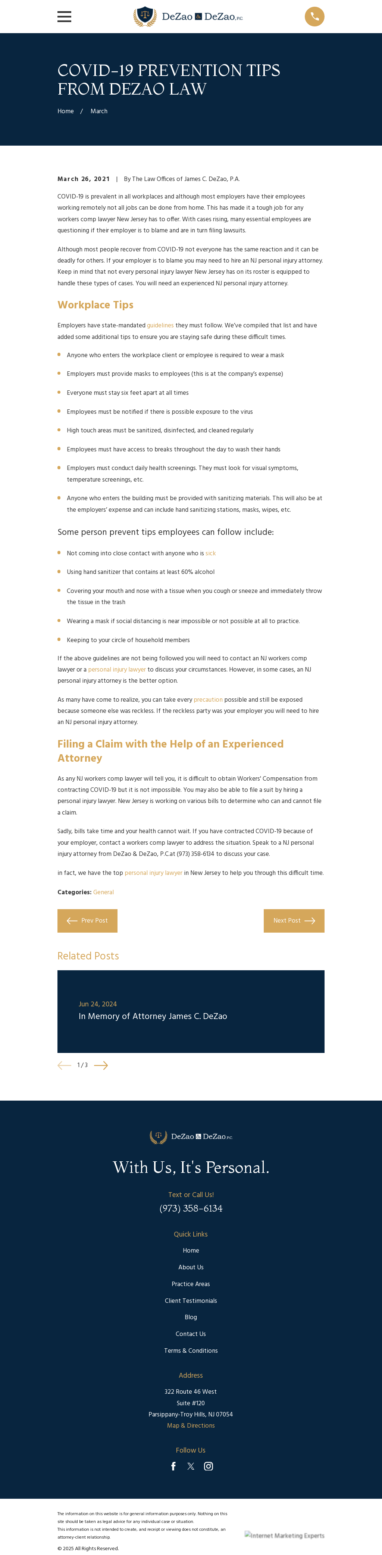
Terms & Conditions (191, 1351)
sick (211, 554)
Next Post (294, 920)
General (103, 893)
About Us (191, 1268)
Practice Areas (191, 1284)
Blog (191, 1318)
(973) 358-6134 (196, 854)
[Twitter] (191, 1466)
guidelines (160, 326)
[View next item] (101, 1065)
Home (191, 1251)
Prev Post (87, 920)
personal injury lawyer (117, 670)
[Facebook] (173, 1466)
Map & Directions (191, 1426)
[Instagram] (208, 1466)
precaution (208, 700)
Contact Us (191, 1334)
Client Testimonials (191, 1301)
